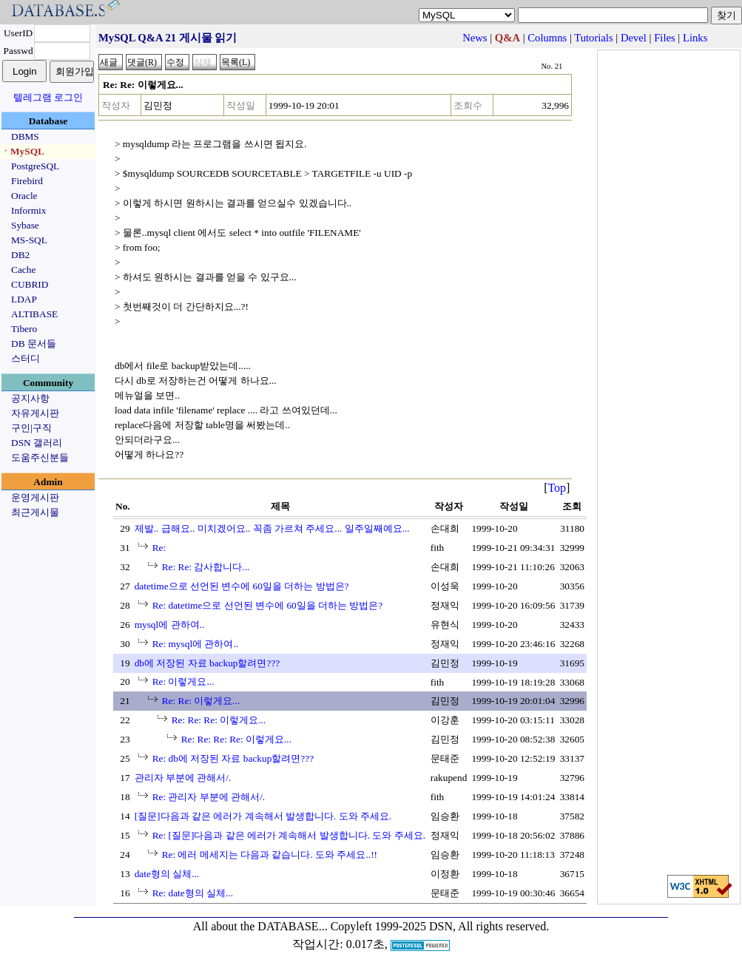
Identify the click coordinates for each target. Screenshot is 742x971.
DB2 (20, 254)
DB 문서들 (33, 343)
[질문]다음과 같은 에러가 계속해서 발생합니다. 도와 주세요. (263, 816)
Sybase (25, 225)
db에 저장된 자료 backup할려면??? (207, 663)
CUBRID (29, 284)
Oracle (24, 195)
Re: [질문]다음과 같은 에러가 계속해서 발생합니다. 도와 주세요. (288, 835)
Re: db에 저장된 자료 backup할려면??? (233, 758)
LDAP (24, 299)
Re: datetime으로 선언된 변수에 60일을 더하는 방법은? (267, 605)
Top (556, 487)
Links (695, 38)
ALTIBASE (34, 313)
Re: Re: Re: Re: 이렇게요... (236, 739)
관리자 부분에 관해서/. (183, 777)
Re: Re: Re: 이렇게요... (219, 719)
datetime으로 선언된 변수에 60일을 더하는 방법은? (242, 586)
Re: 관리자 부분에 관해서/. (209, 796)
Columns (547, 38)
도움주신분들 (40, 457)
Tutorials (593, 38)
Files (664, 38)
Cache (23, 269)
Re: (159, 547)
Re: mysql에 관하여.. (195, 643)
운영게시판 (35, 497)
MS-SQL (29, 240)
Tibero (24, 328)
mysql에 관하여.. (170, 624)
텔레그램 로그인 (48, 97)
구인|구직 (31, 427)
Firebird (27, 180)
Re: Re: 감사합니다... (206, 566)
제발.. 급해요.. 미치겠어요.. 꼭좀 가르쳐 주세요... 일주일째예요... (272, 528)
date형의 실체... (167, 873)
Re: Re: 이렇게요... (201, 700)
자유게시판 (35, 413)
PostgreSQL (35, 166)
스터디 (25, 358)
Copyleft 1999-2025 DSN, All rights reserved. (440, 926)
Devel (634, 38)
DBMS (25, 136)
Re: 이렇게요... (183, 681)
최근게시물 (35, 512)
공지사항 (30, 398)
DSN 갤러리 (36, 442)
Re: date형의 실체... (192, 893)
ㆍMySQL (22, 151)
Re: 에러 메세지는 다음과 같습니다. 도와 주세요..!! (269, 854)
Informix (28, 210)
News (474, 38)
